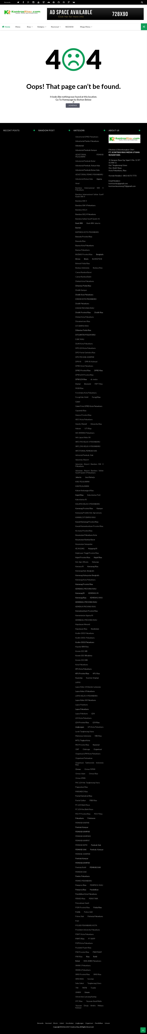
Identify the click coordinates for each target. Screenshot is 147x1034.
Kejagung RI (92, 548)
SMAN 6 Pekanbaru (83, 970)
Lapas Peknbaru (81, 714)
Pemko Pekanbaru (82, 876)
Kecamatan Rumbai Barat (85, 540)
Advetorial (79, 146)
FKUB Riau (79, 388)
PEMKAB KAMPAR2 (83, 836)
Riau (88, 957)
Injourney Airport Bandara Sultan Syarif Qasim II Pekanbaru (89, 472)
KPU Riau (96, 673)
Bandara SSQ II (81, 210)
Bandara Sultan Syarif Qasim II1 (87, 219)
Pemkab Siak (96, 845)
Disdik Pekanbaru (82, 303)
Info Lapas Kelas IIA (83, 437)
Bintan (77, 259)
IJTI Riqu (88, 428)
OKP (77, 749)
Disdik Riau (98, 312)
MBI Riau (98, 736)
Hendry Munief (81, 424)
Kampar (100, 508)
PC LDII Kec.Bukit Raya (84, 809)
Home (6, 26)
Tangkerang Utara (94, 983)
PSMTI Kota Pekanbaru (84, 934)
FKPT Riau (99, 384)
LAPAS (77, 682)
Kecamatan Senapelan (83, 544)
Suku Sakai (79, 983)
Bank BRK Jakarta (93, 223)
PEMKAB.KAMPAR (82, 863)
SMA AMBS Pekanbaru (92, 961)
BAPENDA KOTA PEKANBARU (87, 232)
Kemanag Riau (92, 566)
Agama (99, 179)
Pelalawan (91, 818)
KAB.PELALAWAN (82, 486)
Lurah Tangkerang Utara (84, 731)
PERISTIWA (93, 898)
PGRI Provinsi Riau (82, 907)
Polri (77, 921)
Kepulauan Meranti (82, 624)
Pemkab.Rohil (80, 867)
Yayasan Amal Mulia (94, 1001)
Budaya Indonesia (82, 268)
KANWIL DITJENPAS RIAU (85, 517)
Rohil (95, 957)
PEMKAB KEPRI (81, 845)
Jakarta (78, 477)
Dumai (77, 384)
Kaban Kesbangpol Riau (84, 490)
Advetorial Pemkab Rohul (85, 161)
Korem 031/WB (81, 660)
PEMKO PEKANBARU (83, 881)
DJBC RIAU (79, 339)
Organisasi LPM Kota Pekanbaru (87, 754)
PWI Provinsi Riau (82, 952)
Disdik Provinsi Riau (83, 312)
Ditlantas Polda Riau (83, 330)
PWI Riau (78, 957)
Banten (78, 228)
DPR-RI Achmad (91, 362)
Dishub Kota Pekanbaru (84, 317)
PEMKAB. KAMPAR (82, 854)
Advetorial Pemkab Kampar (86, 150)
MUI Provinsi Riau (82, 745)
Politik (77, 912)
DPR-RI (78, 362)
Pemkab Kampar (81, 827)
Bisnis (86, 259)
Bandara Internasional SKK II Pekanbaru (89, 189)
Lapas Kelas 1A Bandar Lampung (88, 687)
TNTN (84, 988)
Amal (77, 183)
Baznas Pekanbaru (82, 250)
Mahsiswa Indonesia (83, 736)
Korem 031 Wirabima (83, 655)
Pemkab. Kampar (96, 849)
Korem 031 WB (81, 651)
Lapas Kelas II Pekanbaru (85, 691)
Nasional (96, 745)
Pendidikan (94, 890)
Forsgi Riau (96, 397)
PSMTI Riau (79, 939)
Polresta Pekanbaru (95, 916)
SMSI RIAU (79, 979)
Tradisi (93, 988)
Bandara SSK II (81, 201)
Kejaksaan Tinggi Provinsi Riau (87, 553)
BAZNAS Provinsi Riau (83, 254)
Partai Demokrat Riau (83, 796)
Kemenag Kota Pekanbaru (85, 580)
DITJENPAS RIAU (82, 326)
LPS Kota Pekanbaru (95, 727)
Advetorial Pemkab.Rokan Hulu (87, 170)
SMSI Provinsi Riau (82, 974)
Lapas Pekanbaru (82, 709)
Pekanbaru (79, 818)
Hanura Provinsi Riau (83, 415)
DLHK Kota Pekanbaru (84, 344)
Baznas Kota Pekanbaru (84, 245)
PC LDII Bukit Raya (82, 805)
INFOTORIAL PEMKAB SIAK (86, 451)
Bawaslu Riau (80, 241)
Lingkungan (79, 727)
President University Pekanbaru (87, 930)
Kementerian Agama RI (84, 615)
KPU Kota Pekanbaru (83, 669)
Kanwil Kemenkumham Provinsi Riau (89, 526)
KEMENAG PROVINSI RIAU (85, 589)
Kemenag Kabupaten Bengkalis (87, 575)
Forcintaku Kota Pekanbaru (86, 393)
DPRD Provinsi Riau (83, 370)
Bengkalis (99, 254)
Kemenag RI (80, 593)
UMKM (78, 992)
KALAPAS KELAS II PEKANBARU (87, 504)
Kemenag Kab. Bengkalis (84, 571)
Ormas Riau (93, 774)
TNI (76, 988)
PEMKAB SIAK (80, 849)
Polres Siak (79, 916)
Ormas (78, 769)
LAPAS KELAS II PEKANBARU (86, 696)
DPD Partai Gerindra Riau (85, 352)
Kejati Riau (98, 557)
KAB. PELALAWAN (82, 482)
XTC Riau (78, 1001)
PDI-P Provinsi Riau (82, 814)
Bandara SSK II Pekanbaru (85, 205)
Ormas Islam (80, 774)
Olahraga (86, 749)
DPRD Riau (98, 370)
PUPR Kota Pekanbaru (84, 943)
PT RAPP (91, 939)
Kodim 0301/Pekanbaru (84, 642)
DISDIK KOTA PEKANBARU (86, 299)
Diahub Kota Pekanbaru (84, 281)
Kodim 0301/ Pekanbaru (85, 638)
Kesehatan (95, 629)
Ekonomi (87, 384)
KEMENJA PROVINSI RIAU (85, 607)
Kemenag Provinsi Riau (84, 584)
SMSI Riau (97, 974)
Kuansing (78, 678)
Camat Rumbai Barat (83, 272)
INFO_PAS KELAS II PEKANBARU (87, 446)
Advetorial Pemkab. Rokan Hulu (87, 166)
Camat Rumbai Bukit (83, 277)
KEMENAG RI (93, 593)
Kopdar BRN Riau (82, 647)
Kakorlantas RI (81, 499)
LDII (93, 714)
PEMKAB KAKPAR (82, 823)
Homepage (73, 105)
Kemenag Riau (80, 598)
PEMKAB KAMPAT (82, 840)
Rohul (77, 961)
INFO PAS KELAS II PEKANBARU (87, 442)
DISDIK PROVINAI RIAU (84, 308)
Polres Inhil (88, 912)
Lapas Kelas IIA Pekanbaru (85, 700)
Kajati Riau (79, 495)
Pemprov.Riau (80, 890)
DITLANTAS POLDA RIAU (85, 335)
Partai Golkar (80, 800)
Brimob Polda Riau (82, 263)
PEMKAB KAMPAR (82, 832)
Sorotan (91, 979)
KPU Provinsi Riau (82, 673)
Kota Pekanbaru (81, 665)
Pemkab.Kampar (81, 858)
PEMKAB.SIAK (95, 867)
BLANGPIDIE (97, 259)
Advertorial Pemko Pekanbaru (87, 141)
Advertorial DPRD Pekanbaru (86, 137)
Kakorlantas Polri (94, 495)
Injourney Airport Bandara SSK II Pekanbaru (89, 465)
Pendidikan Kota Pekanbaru (86, 894)
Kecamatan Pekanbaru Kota (86, 535)
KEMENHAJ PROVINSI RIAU (86, 602)
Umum (87, 992)
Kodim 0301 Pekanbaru (84, 633)
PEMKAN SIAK (81, 872)
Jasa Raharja (90, 477)
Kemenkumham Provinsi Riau (86, 611)
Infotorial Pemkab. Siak (84, 455)
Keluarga (95, 562)
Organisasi (98, 749)
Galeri (77, 402)
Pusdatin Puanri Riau (83, 948)
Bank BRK (79, 223)
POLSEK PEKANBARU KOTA (86, 925)
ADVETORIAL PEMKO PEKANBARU (89, 174)
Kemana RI (79, 566)
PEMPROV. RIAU (96, 885)
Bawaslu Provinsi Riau (83, 237)
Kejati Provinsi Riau (82, 557)
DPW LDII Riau (81, 379)
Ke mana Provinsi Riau (83, 531)
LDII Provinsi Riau (82, 722)
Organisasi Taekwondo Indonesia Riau (89, 764)
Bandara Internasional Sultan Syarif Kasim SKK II (89, 195)
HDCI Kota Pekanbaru (84, 419)
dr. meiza (94, 379)
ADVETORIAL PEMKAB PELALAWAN (89, 155)
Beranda (7, 2)
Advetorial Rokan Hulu (84, 179)
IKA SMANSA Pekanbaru (84, 433)
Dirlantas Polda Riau (83, 286)
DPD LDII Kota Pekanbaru (85, 348)
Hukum (78, 428)
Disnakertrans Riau (82, 321)
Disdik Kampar (81, 290)
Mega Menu (85, 27)
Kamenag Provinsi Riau (84, 508)
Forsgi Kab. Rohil (81, 397)
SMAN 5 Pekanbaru (83, 965)
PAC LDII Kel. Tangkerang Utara (87, 783)
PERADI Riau (80, 898)
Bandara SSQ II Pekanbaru (85, 214)
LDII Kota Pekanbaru (83, 718)
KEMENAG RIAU (96, 598)
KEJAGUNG (79, 548)
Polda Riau (97, 907)
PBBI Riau (93, 800)
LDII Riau (96, 722)
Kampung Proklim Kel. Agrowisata (88, 513)
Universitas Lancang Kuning (85, 997)
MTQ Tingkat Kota (82, 740)
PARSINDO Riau (81, 791)
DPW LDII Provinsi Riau (84, 375)
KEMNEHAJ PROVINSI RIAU (86, 620)
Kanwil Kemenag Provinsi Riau (86, 522)
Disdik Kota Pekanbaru (84, 295)
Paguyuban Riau (81, 787)
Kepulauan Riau (81, 629)
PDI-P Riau (98, 814)
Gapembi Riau (80, 411)
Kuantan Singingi (92, 678)
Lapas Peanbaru (81, 705)
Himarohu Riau (96, 424)
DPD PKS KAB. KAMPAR (84, 357)
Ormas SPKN (80, 778)
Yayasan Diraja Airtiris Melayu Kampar (89, 1007)
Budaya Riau (98, 268)
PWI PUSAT (97, 952)
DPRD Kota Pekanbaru (84, 366)
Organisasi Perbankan (83, 758)
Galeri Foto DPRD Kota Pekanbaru (88, 406)
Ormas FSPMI (89, 769)
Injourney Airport (82, 460)
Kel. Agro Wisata (81, 562)
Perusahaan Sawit (82, 903)
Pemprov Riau (80, 885)
